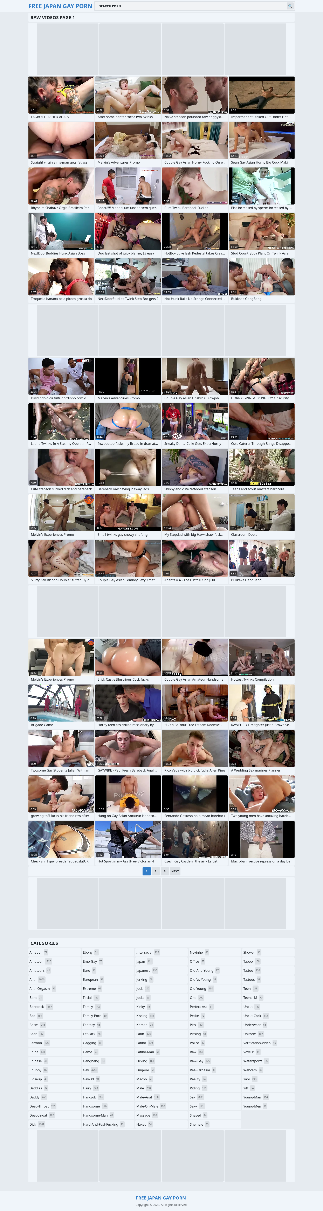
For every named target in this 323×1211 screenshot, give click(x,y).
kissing (145, 1016)
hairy (91, 1088)
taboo (252, 961)
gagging (93, 1043)
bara (36, 998)
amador (38, 952)
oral (197, 998)
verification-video (260, 1043)
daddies (38, 1088)
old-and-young (205, 970)
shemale (200, 1124)
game (91, 1052)
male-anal (148, 1097)
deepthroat (42, 1115)
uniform (253, 1034)
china (37, 1052)
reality (198, 1079)
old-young (202, 989)
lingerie (145, 1070)
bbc (36, 1016)
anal (37, 979)
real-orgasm (203, 1070)
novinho (199, 952)
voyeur (251, 1052)
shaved (199, 1115)
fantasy (92, 1025)
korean (145, 1025)
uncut (251, 1007)
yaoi (250, 1079)
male (144, 1088)
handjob (93, 1097)
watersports (256, 1061)
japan (144, 961)
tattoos (252, 979)
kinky (143, 1007)
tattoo (252, 970)
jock (143, 989)
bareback (41, 1007)
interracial (148, 952)
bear (36, 1034)
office (197, 961)
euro (90, 970)
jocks (143, 998)
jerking (144, 979)
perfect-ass (202, 1007)
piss (197, 1025)
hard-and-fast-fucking (104, 1124)
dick (37, 1124)
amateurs (40, 970)
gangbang (94, 1061)
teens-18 (253, 998)
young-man (256, 1097)
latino (145, 1043)
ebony (91, 952)
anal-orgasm (42, 989)
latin (144, 1034)
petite (197, 1016)
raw (197, 1052)
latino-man (148, 1052)
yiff (249, 1088)
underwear (255, 1025)
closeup (38, 1079)
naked (144, 1124)
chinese (38, 1061)
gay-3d (91, 1079)
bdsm (37, 1025)
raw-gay (200, 1061)
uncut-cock (256, 1016)
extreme (92, 989)
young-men (255, 1106)
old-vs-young (203, 979)
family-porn (95, 1016)
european (93, 979)
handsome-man (98, 1115)
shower (252, 952)
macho (144, 1079)
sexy (197, 1106)
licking (145, 1061)
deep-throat (42, 1106)
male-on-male (151, 1106)
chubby (38, 1070)
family (92, 1007)
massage (147, 1115)
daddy (38, 1097)
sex (197, 1097)
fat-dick (92, 1034)
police (197, 1043)
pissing (198, 1034)
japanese (147, 970)
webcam (253, 1070)
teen (250, 989)
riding (199, 1088)
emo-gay (93, 961)
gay (90, 1070)
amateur (40, 961)
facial (91, 998)
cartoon (39, 1043)
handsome (95, 1106)
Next (175, 871)
